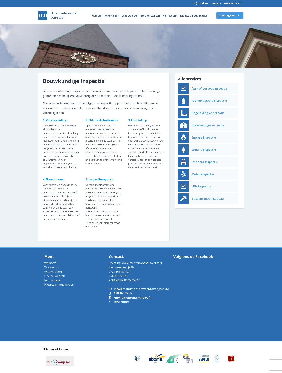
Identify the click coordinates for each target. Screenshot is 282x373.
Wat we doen (130, 15)
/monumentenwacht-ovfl (129, 298)
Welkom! (97, 15)
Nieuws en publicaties (194, 15)
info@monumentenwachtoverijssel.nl (139, 289)
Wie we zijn (112, 15)
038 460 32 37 (232, 3)
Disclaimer (119, 302)
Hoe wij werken (150, 15)
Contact (216, 3)
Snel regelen (229, 15)
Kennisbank (170, 15)
